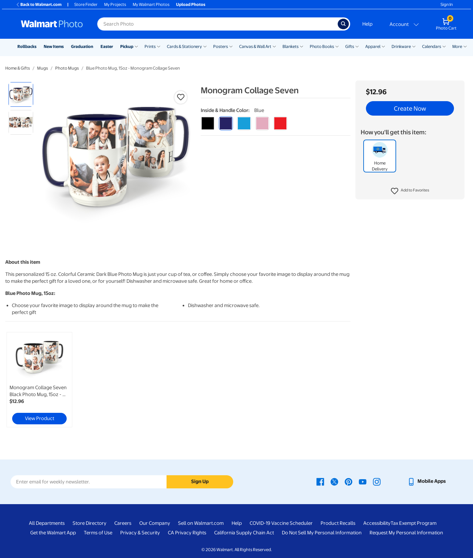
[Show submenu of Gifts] (357, 46)
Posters (220, 46)
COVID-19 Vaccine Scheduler (281, 523)
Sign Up (200, 481)
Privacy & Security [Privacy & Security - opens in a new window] (140, 533)
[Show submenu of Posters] (231, 46)
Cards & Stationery (184, 46)
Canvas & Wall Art (255, 46)
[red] (280, 123)
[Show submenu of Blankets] (302, 46)
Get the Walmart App (53, 533)
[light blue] (244, 123)
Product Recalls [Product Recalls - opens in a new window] (338, 523)
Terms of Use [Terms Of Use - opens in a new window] (98, 533)
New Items (54, 46)
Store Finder (86, 4)
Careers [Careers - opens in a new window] (122, 523)
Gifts (349, 46)
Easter (107, 46)
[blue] (226, 123)
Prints (150, 46)
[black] (208, 123)
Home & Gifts (17, 68)
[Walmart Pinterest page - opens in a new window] (348, 481)
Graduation (82, 46)
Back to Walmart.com (38, 4)
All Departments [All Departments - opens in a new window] (47, 523)
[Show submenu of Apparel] (383, 46)
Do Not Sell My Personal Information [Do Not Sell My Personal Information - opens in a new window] (322, 533)
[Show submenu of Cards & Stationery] (205, 46)
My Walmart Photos (151, 4)
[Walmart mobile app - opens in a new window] (426, 481)
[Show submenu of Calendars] (444, 46)
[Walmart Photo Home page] (52, 24)
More (457, 46)
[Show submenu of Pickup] (136, 46)
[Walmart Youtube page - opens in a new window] (363, 481)
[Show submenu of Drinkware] (414, 46)
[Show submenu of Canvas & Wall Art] (274, 46)
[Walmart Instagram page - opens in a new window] (377, 481)
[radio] (21, 94)
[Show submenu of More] (465, 46)
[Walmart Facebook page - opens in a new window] (320, 481)
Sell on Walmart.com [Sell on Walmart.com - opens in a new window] (201, 523)
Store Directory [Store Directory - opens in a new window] (89, 523)
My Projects (115, 4)
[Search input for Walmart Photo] (217, 24)
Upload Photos (190, 4)
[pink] (262, 123)
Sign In (446, 4)
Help (367, 24)
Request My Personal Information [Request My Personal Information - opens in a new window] (406, 533)
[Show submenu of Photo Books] (337, 46)
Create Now (410, 108)
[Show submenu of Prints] (159, 46)
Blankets (290, 46)
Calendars (431, 46)
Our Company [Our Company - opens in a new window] (154, 523)
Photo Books (322, 46)
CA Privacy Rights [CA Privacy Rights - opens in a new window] (187, 533)
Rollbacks (26, 46)
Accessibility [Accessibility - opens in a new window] (377, 523)
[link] (39, 379)
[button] (410, 191)
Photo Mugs (67, 68)
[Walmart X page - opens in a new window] (334, 481)
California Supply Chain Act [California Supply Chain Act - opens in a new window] (244, 533)
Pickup (126, 46)
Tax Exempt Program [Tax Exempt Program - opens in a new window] (414, 523)
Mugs (42, 68)
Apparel (372, 46)
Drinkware (401, 46)
